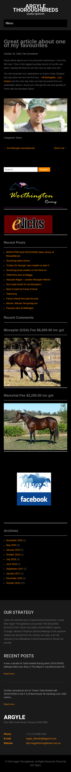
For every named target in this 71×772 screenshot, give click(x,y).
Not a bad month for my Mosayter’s (24, 284)
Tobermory (11, 294)
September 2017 (14, 569)
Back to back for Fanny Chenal (21, 289)
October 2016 (13, 583)
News (19, 137)
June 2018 (11, 564)
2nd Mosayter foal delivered (19, 148)
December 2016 (14, 578)
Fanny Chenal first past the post (22, 298)
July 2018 (11, 559)
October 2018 (13, 554)
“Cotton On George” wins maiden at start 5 (27, 265)
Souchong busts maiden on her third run (26, 270)
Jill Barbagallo (48, 77)
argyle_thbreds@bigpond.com (41, 738)
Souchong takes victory (18, 260)
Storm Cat (60, 148)
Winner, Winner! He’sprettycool (21, 303)
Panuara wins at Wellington (20, 308)
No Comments (30, 53)
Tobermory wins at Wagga (19, 275)
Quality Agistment (35, 9)
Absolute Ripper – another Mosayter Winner (28, 279)
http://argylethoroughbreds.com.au (43, 743)
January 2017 (13, 573)
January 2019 (13, 550)
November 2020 (14, 540)
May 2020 (11, 545)
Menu (9, 23)
